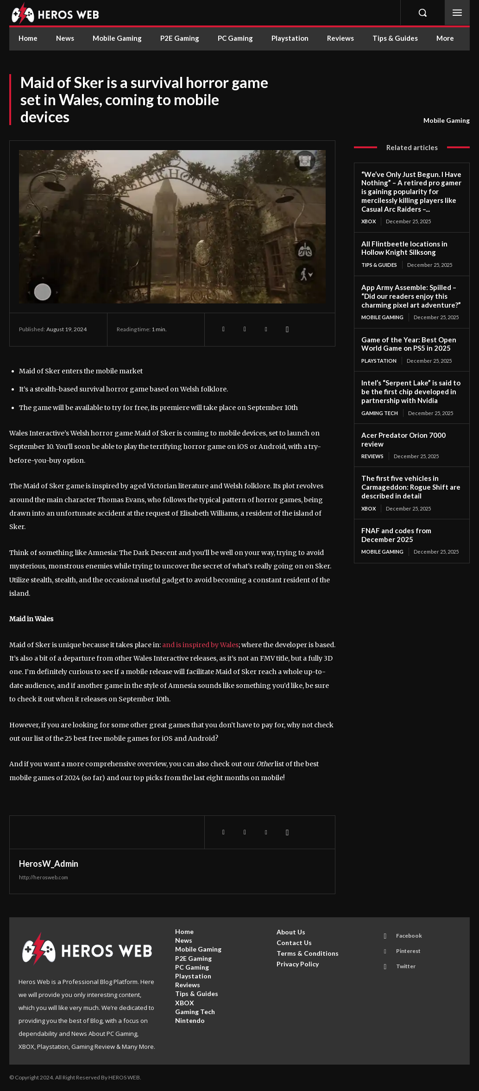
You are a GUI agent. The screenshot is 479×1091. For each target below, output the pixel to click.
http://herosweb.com (43, 877)
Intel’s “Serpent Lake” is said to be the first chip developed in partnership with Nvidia (410, 391)
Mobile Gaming (446, 120)
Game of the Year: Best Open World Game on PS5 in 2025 (408, 344)
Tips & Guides (379, 265)
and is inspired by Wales (200, 645)
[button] (422, 12)
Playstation (379, 361)
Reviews (372, 456)
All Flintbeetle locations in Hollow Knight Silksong (404, 248)
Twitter (406, 966)
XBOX (368, 221)
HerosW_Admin (48, 863)
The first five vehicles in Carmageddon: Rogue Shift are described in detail (410, 487)
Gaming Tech (379, 413)
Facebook (409, 935)
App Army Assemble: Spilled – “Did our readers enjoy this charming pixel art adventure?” (411, 296)
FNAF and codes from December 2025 (396, 534)
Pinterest (408, 950)
